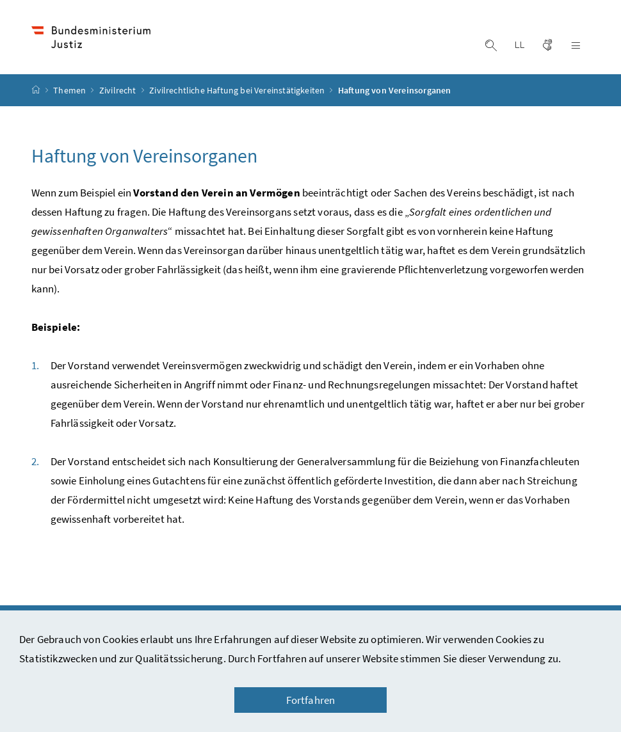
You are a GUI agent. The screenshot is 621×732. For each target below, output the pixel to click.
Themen (70, 90)
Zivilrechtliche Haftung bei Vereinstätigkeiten (238, 90)
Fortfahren (310, 700)
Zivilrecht (118, 90)
